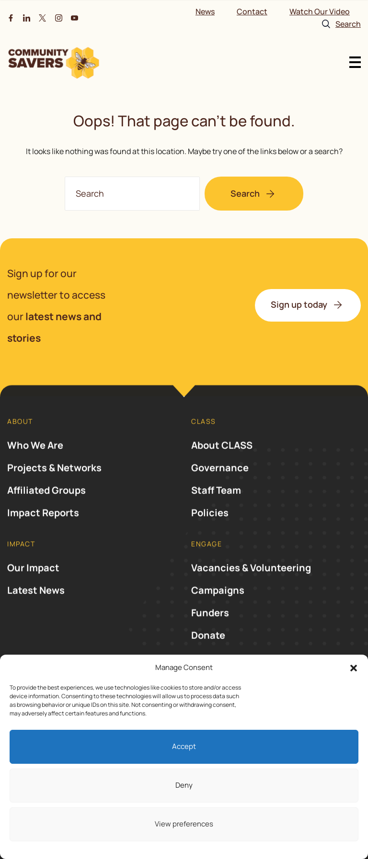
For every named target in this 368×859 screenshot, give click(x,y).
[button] (353, 668)
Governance (220, 483)
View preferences (184, 824)
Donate (208, 651)
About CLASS (222, 461)
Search (245, 193)
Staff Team (216, 506)
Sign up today (299, 304)
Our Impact (33, 583)
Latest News (36, 606)
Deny (184, 785)
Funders (210, 628)
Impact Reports (43, 528)
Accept (184, 746)
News (205, 11)
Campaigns (217, 606)
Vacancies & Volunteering (251, 583)
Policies (210, 528)
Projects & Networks (54, 483)
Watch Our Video (319, 11)
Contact (252, 11)
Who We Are (35, 461)
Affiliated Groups (46, 506)
